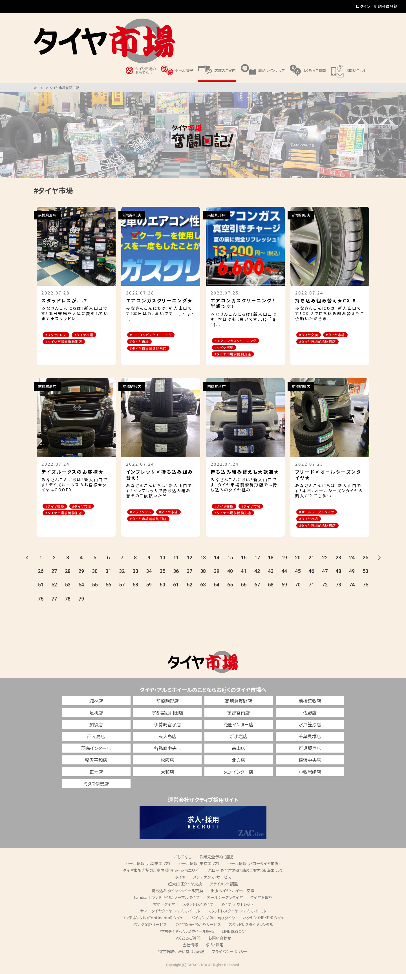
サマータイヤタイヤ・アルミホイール (170, 912)
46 (311, 573)
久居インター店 (238, 773)
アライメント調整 (224, 885)
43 (270, 573)
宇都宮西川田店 (167, 714)
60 (162, 587)
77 (54, 601)
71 (311, 587)
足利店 (96, 714)
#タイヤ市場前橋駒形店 (66, 342)
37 (189, 573)
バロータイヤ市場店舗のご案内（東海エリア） (245, 872)
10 (162, 559)
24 (352, 559)
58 (135, 587)
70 (298, 587)
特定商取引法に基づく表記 (181, 953)
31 (108, 573)
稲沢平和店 (96, 761)
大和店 (167, 773)
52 (54, 587)
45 (298, 573)
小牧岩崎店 (310, 773)
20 (298, 559)
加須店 (96, 726)
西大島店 (96, 738)
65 (230, 587)
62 (189, 587)
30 (95, 573)
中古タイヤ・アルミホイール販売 (187, 933)
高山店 (238, 749)
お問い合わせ (219, 939)
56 (108, 587)
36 (176, 573)
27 (54, 573)
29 (81, 573)
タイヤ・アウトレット (237, 906)
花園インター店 (238, 726)
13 (203, 559)
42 (257, 573)
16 (243, 559)
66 (243, 587)
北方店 (238, 761)
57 (122, 587)
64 (216, 587)
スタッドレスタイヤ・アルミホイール (237, 912)
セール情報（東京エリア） (199, 865)
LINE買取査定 (234, 933)
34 (149, 573)
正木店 (96, 773)
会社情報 (190, 946)
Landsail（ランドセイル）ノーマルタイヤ (166, 899)
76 (40, 601)
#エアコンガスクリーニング (154, 335)
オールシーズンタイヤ (225, 899)
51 (40, 587)
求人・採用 (215, 946)
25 (365, 559)
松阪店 (167, 761)
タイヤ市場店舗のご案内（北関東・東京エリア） (161, 872)
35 (162, 573)
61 (176, 587)
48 (338, 573)
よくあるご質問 (187, 939)
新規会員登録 (386, 6)
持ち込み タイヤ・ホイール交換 (177, 892)
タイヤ (180, 878)
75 (365, 587)
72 (325, 587)
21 (311, 559)
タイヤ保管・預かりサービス (198, 926)
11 (176, 559)
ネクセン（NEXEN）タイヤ (263, 919)
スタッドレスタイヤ (197, 906)
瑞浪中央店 (310, 761)
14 (216, 559)
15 (230, 559)
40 (230, 573)
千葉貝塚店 (310, 738)
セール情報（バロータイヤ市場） (254, 865)
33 (135, 573)
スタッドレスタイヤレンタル (251, 926)
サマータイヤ (164, 906)
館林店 (96, 702)
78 (67, 601)
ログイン (363, 6)
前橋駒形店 (167, 702)
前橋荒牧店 (310, 702)
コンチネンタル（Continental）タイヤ (153, 919)
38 (203, 573)
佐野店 (310, 714)
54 (81, 587)
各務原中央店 (167, 749)
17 (257, 559)
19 (284, 559)
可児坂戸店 (310, 749)
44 (284, 573)
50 (365, 573)
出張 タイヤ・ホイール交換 (233, 892)
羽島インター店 (96, 749)
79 (81, 601)
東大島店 (167, 738)
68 (270, 587)
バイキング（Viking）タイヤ (213, 919)
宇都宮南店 (238, 714)
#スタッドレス (58, 335)
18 (270, 559)
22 (325, 559)
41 (243, 573)
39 (216, 573)
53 (67, 587)
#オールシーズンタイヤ (319, 513)
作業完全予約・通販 (216, 858)
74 (352, 587)
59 (149, 587)
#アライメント (143, 513)
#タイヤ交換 (311, 335)
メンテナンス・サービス (212, 878)
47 (325, 573)
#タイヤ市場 (90, 335)
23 (338, 559)
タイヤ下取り (261, 899)
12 (189, 559)
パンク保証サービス (150, 926)
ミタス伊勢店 (96, 785)
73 (338, 587)
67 (257, 587)
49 (352, 573)
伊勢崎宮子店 (167, 726)
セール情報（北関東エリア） (148, 865)
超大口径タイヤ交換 (185, 885)
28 (67, 573)
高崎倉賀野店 (238, 702)
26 (40, 573)
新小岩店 (239, 738)
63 (203, 587)
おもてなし (182, 858)
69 (284, 587)
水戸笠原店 (310, 726)
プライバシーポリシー (230, 953)
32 (122, 573)
